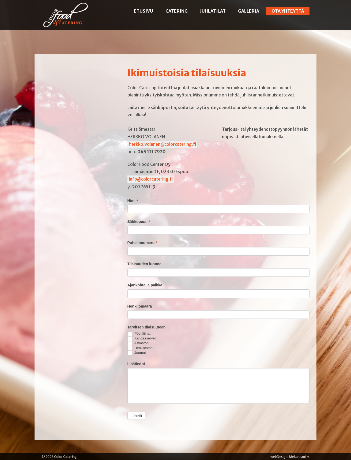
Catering (176, 11)
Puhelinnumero (142, 243)
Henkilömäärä (139, 306)
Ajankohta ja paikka (145, 285)
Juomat (136, 353)
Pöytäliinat (139, 333)
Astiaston (138, 343)
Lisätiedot (136, 364)
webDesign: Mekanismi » (290, 457)
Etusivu (143, 11)
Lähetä (136, 416)
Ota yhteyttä (287, 11)
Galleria (248, 11)
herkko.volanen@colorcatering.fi (162, 144)
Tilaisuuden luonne (144, 264)
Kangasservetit (142, 338)
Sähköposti (138, 221)
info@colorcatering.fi (151, 179)
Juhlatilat (213, 11)
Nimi (132, 201)
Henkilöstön (140, 348)
